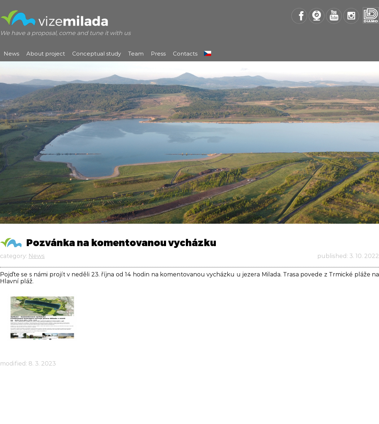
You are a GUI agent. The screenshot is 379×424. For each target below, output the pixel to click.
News (11, 53)
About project (45, 53)
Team (136, 53)
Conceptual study (96, 53)
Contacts (185, 53)
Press (158, 53)
